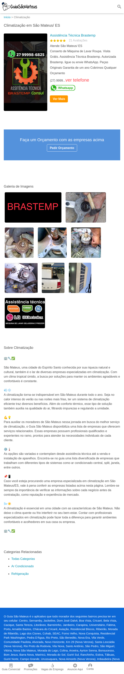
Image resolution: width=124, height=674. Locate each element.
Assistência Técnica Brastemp (72, 35)
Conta (90, 667)
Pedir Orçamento (62, 148)
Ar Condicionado (22, 566)
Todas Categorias (23, 558)
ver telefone (77, 80)
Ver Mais (59, 99)
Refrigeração (20, 573)
